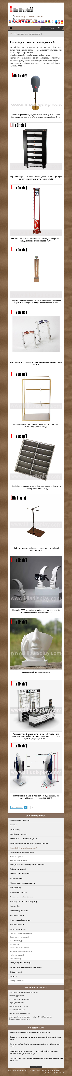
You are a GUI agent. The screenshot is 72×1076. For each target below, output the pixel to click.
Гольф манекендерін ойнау (19, 948)
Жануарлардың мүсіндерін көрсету (22, 883)
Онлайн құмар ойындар (18, 834)
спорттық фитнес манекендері (21, 933)
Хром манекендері (16, 878)
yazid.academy (15, 829)
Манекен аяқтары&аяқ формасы (21, 897)
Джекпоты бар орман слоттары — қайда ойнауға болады (30, 1032)
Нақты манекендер (17, 924)
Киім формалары (16, 888)
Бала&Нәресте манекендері (20, 874)
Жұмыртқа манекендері (18, 892)
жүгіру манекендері (17, 955)
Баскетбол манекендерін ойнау (21, 951)
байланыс (50, 1072)
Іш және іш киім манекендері (20, 820)
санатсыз (13, 825)
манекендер (14, 944)
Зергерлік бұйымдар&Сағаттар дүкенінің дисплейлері (29, 843)
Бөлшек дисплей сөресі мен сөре (22, 853)
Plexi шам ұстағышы (17, 915)
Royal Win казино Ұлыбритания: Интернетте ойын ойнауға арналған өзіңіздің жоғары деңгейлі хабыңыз (34, 1052)
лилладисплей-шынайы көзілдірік (36, 672)
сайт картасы (59, 1072)
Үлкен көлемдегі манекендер (20, 920)
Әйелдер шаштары (17, 981)
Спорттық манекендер (18, 929)
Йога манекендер (16, 959)
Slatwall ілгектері (16, 972)
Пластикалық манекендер (19, 911)
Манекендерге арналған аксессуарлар (23, 902)
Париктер (13, 977)
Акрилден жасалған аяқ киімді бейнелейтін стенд (27, 864)
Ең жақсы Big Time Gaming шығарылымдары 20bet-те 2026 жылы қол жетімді (35, 1045)
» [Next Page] (32, 807)
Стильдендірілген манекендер (20, 963)
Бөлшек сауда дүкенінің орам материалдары (26, 967)
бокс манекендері (16, 941)
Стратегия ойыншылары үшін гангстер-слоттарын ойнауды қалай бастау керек (35, 1038)
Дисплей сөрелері (16, 857)
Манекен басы (15, 906)
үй (45, 1072)
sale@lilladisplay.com (26, 19)
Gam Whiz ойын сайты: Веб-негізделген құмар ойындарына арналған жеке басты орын (36, 1060)
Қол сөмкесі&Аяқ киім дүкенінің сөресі (23, 839)
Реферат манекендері (18, 869)
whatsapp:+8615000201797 (30, 16)
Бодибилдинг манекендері (19, 937)
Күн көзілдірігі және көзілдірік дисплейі (23, 848)
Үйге (11, 34)
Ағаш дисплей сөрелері (18, 860)
